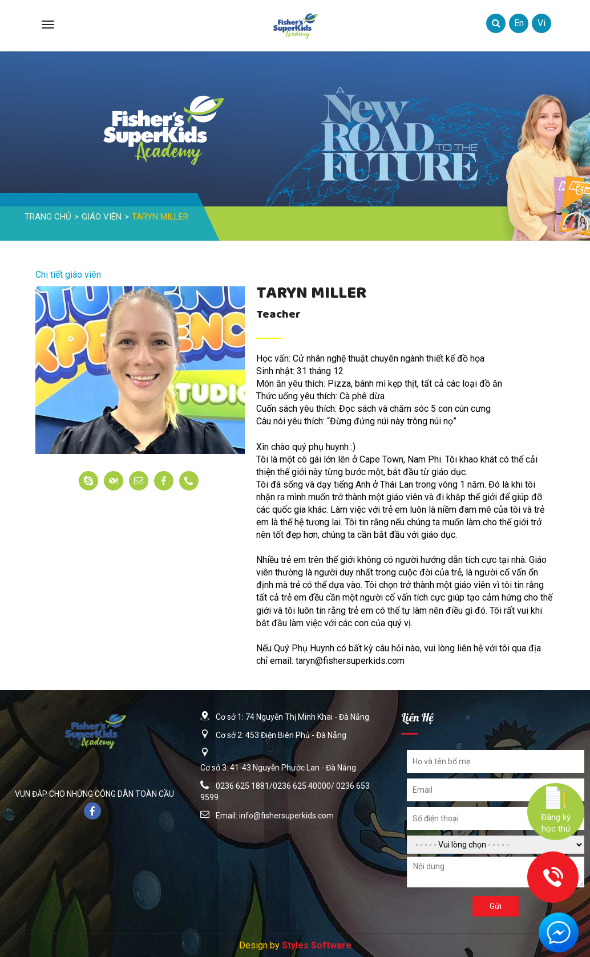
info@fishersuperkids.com (286, 815)
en (519, 23)
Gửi (496, 906)
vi (541, 23)
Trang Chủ (48, 217)
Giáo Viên (102, 217)
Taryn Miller (160, 217)
